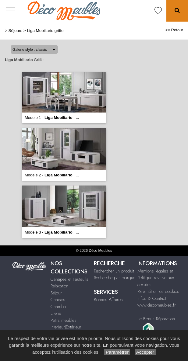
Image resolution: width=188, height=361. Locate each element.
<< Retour (174, 30)
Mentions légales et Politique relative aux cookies (155, 278)
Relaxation (59, 286)
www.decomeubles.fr (156, 305)
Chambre (59, 306)
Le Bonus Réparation (156, 318)
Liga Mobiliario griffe (45, 30)
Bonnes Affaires (108, 299)
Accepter (145, 352)
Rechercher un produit (114, 271)
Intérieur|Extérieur (66, 327)
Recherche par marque (114, 277)
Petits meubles (63, 320)
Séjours (16, 30)
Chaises (58, 299)
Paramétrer (117, 352)
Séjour (56, 293)
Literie (56, 313)
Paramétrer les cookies (158, 291)
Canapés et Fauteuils (69, 279)
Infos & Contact (151, 298)
